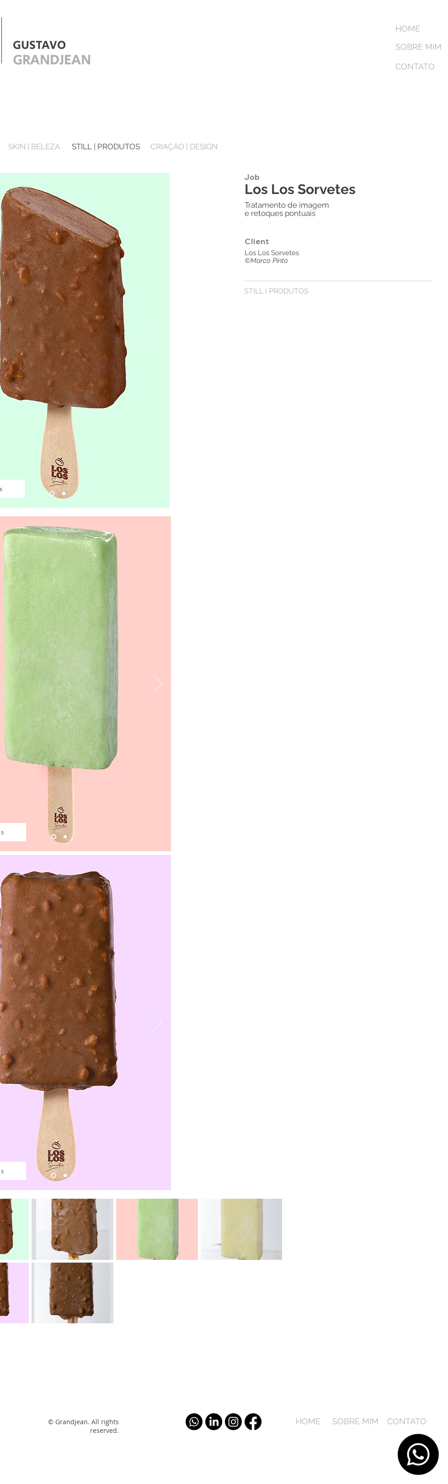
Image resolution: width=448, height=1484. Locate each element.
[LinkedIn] (213, 1421)
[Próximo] (157, 340)
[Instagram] (233, 1421)
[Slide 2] (63, 493)
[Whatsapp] (418, 1454)
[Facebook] (253, 1421)
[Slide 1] (52, 493)
